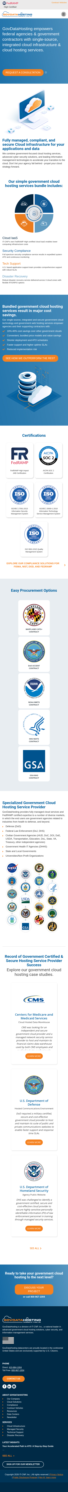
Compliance (12, 1405)
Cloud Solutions (14, 1402)
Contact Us (13, 1379)
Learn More (34, 1056)
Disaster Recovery (15, 1435)
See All (34, 1248)
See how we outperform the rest (30, 358)
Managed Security (15, 1429)
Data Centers (13, 1414)
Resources (12, 1411)
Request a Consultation (23, 72)
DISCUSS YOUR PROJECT (34, 1289)
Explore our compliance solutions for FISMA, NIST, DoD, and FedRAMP (33, 565)
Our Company (13, 1399)
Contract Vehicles (59, 3)
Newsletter (12, 1417)
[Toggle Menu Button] (63, 14)
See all (7, 1455)
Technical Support (15, 1432)
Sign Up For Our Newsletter (23, 1464)
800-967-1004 (37, 1297)
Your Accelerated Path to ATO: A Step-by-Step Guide (28, 1446)
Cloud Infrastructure (16, 1426)
